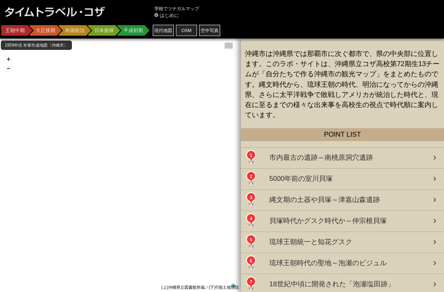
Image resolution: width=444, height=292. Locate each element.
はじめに (169, 15)
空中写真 (210, 30)
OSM (186, 30)
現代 (163, 30)
